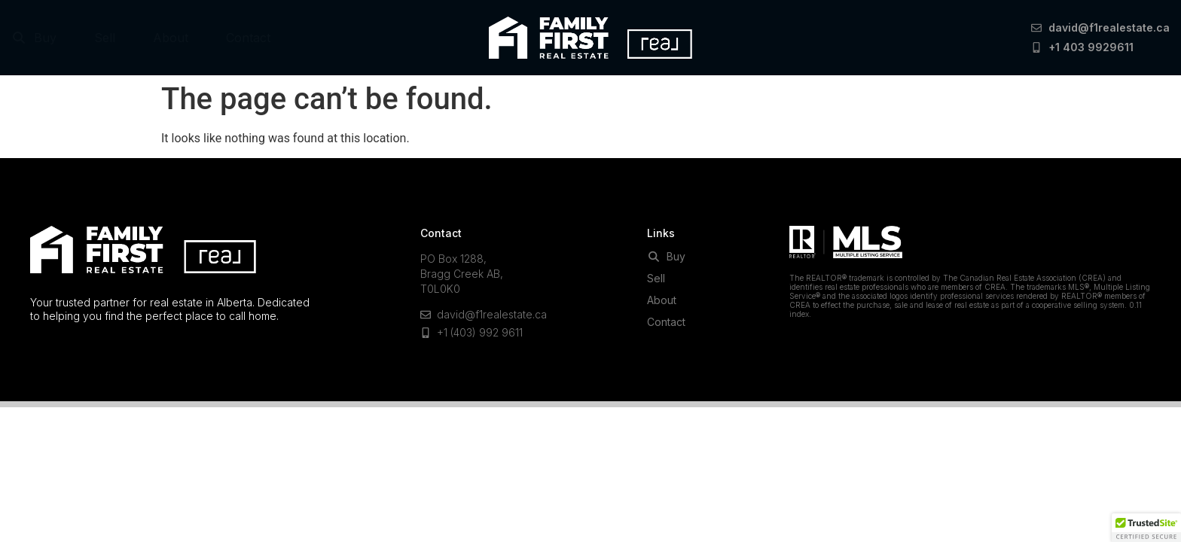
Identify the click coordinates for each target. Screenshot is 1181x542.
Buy (33, 37)
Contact (248, 37)
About (170, 37)
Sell (104, 37)
